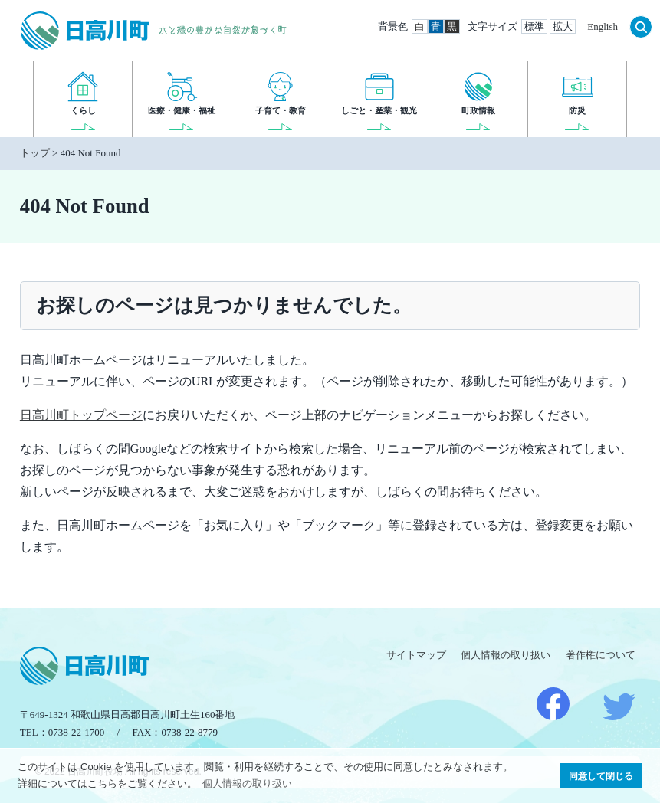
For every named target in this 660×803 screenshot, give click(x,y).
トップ (35, 153)
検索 (640, 26)
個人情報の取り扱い (505, 654)
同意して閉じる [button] (601, 776)
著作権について (600, 654)
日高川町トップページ (81, 414)
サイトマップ (416, 654)
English (602, 26)
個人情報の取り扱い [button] (247, 783)
